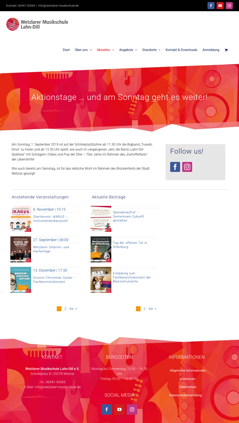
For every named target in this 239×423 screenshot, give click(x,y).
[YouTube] (119, 409)
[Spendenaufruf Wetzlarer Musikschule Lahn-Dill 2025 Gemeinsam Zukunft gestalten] (101, 207)
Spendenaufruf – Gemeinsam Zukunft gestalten (128, 216)
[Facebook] (107, 409)
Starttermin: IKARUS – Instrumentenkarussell (50, 219)
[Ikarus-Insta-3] (20, 207)
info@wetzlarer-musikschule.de (58, 5)
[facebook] (175, 167)
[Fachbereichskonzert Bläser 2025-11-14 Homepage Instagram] (101, 268)
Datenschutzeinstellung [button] (185, 395)
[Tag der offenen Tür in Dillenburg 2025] (101, 238)
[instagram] (187, 167)
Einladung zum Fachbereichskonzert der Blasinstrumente (132, 277)
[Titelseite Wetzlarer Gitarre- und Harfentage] (20, 238)
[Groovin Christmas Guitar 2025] (20, 268)
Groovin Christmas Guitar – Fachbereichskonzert (54, 280)
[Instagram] (132, 409)
